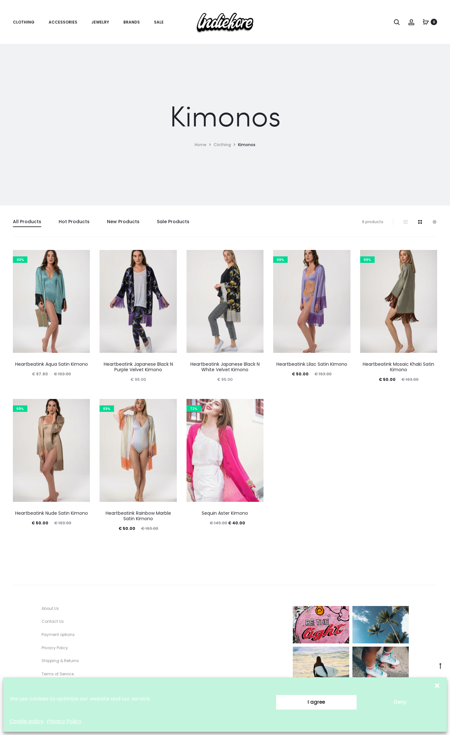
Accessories (63, 22)
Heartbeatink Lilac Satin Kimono (311, 364)
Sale (159, 22)
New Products (123, 221)
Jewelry (100, 22)
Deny (400, 702)
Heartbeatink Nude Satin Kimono (51, 513)
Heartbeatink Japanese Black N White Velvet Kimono (225, 367)
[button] (437, 685)
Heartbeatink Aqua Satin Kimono (51, 364)
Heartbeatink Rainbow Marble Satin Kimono (138, 516)
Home (200, 144)
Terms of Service (58, 674)
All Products (27, 221)
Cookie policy (26, 721)
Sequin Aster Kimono (225, 513)
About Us (50, 608)
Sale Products (173, 221)
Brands (131, 22)
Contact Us (53, 621)
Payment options (58, 634)
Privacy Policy (64, 721)
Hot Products (74, 221)
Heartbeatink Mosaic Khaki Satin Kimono (398, 367)
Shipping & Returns (60, 660)
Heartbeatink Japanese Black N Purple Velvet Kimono (138, 367)
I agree (316, 702)
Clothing (23, 22)
